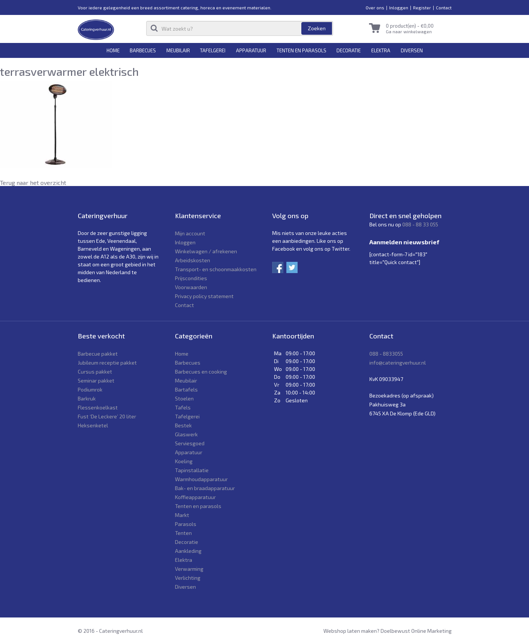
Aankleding (188, 551)
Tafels (183, 407)
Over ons (375, 7)
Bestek (183, 425)
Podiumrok (90, 389)
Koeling (184, 461)
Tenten (183, 533)
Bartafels (186, 389)
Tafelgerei (212, 50)
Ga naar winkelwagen (409, 31)
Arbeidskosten (192, 260)
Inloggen (398, 7)
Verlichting (187, 578)
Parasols (185, 524)
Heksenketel (93, 425)
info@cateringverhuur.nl (397, 362)
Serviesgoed (189, 443)
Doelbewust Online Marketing (416, 631)
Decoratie (348, 50)
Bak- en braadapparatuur (205, 488)
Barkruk (87, 398)
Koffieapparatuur (195, 497)
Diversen (412, 50)
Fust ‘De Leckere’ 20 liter (107, 416)
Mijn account (190, 233)
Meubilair (178, 50)
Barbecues (143, 50)
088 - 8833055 (386, 353)
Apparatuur (251, 50)
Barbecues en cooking (201, 371)
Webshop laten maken (350, 631)
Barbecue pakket (98, 353)
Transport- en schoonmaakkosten (215, 269)
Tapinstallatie (192, 470)
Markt (182, 515)
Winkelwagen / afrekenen (206, 251)
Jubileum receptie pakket (107, 362)
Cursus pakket (95, 371)
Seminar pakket (96, 380)
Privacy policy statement (204, 296)
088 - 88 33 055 (420, 224)
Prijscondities (191, 278)
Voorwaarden (191, 287)
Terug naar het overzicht (33, 182)
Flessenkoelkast (98, 407)
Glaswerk (186, 434)
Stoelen (184, 398)
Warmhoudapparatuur (201, 479)
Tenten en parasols (301, 50)
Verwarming (189, 569)
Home (113, 50)
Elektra (380, 50)
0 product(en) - (410, 26)
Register (422, 7)
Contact (444, 7)
